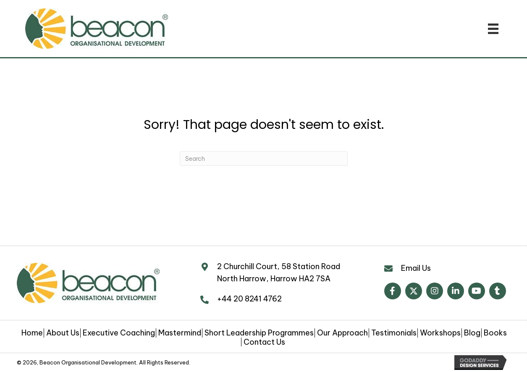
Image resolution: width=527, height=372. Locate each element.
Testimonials (394, 333)
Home (32, 333)
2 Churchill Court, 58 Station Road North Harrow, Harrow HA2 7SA (278, 272)
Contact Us (264, 342)
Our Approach (342, 333)
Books (495, 333)
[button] (392, 291)
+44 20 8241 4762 (249, 299)
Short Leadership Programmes (259, 333)
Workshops (440, 333)
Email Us (416, 268)
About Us (62, 333)
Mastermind (179, 333)
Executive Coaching (119, 333)
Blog (472, 333)
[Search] (264, 158)
